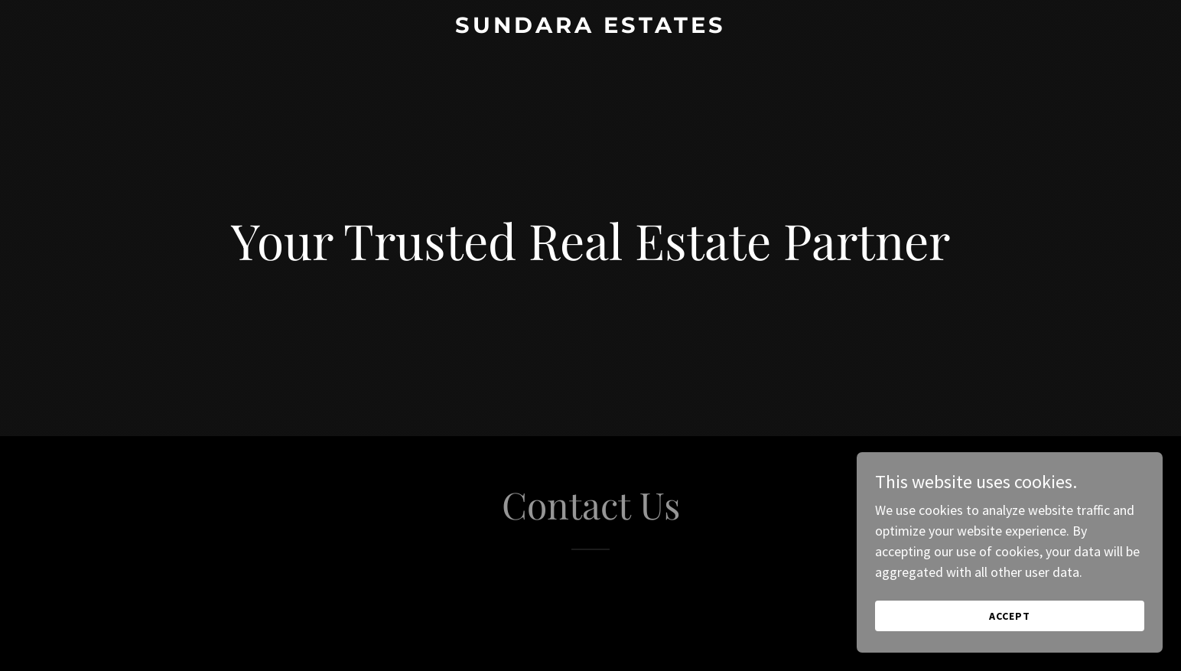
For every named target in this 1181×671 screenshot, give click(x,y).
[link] (591, 28)
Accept (1009, 637)
